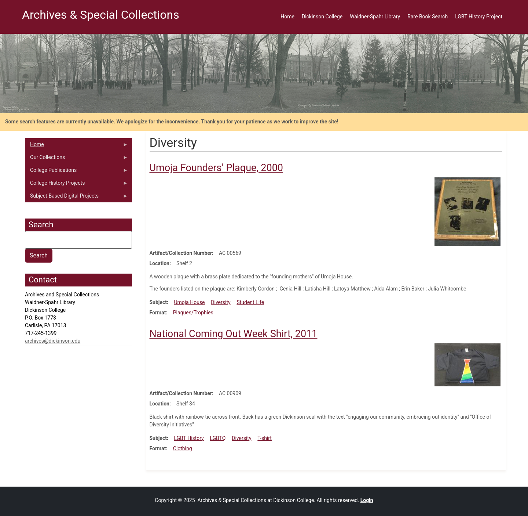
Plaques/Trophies (193, 312)
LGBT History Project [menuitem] (478, 16)
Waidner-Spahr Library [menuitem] (375, 16)
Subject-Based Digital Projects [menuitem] (76, 197)
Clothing (182, 448)
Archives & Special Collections (100, 15)
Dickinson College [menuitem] (322, 16)
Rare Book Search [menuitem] (427, 16)
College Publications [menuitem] (76, 172)
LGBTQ (217, 438)
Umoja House (189, 302)
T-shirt (264, 438)
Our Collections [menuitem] (76, 159)
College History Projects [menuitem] (76, 185)
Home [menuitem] (287, 16)
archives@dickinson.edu (52, 341)
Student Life (250, 302)
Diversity (220, 302)
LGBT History (188, 438)
